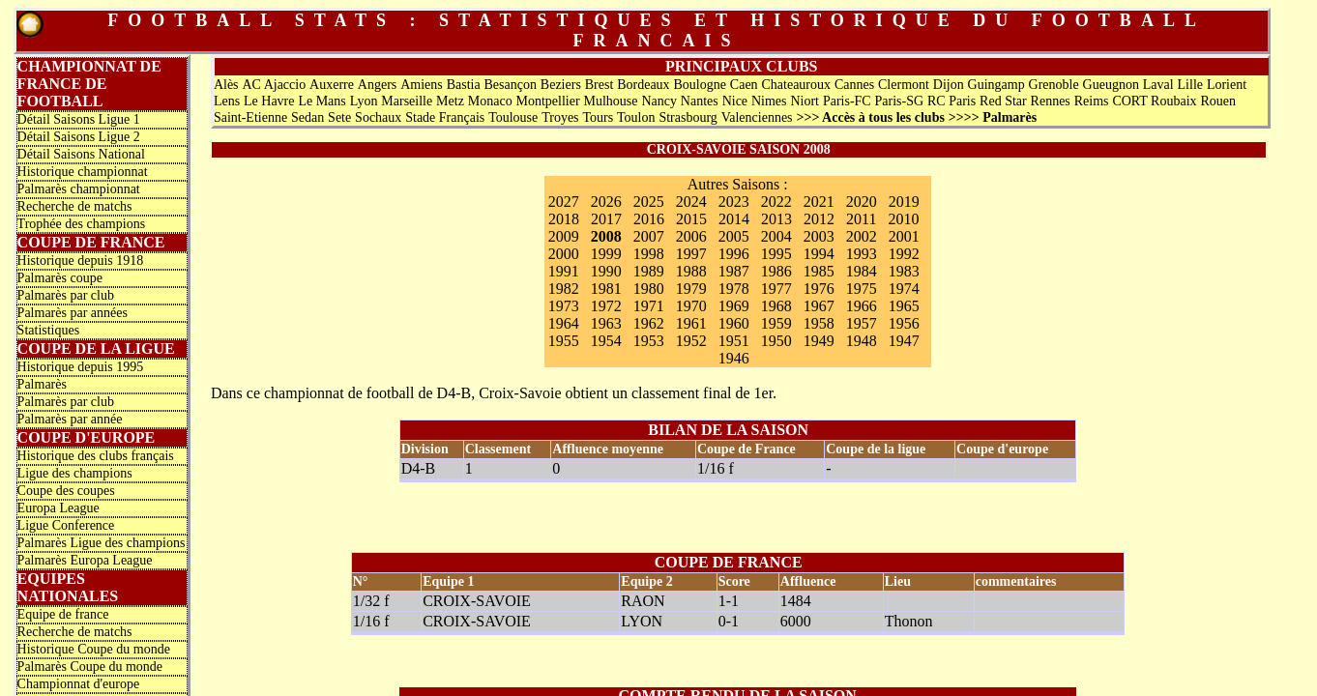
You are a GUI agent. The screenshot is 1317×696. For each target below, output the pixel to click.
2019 (904, 201)
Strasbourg (687, 117)
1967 (819, 306)
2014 (733, 219)
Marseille (406, 101)
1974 (904, 288)
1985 (819, 271)
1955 (563, 341)
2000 (563, 254)
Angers (377, 84)
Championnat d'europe (78, 684)
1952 (691, 341)
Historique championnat (82, 171)
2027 (563, 201)
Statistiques (48, 330)
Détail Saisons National (81, 154)
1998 (648, 254)
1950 (776, 341)
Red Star (1003, 101)
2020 (861, 201)
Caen (744, 84)
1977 (776, 288)
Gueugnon (1111, 84)
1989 (648, 271)
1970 (691, 306)
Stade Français (444, 117)
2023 (733, 201)
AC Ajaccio (274, 84)
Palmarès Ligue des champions (101, 543)
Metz (450, 101)
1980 (648, 288)
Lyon (364, 101)
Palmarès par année (70, 419)
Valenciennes (757, 117)
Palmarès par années (72, 312)
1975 (861, 288)
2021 (819, 201)
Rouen (1218, 101)
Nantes (699, 101)
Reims (1091, 101)
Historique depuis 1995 (80, 367)
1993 (861, 254)
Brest (599, 84)
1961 (691, 323)
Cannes (854, 84)
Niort (804, 101)
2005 (733, 236)
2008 (606, 236)
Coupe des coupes (66, 490)
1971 (648, 306)
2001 (904, 236)
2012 (819, 219)
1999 (606, 254)
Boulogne (700, 84)
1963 (606, 323)
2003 (819, 236)
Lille (1190, 84)
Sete (339, 117)
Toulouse (513, 117)
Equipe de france (63, 614)
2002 (861, 236)
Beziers (561, 84)
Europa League (58, 508)
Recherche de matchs (74, 206)
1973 (563, 306)
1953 (648, 341)
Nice (734, 101)
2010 (903, 219)
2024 (691, 201)
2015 (691, 219)
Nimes (769, 101)
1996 (733, 254)
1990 (606, 271)
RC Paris (951, 101)
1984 (861, 271)
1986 (776, 271)
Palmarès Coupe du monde (89, 666)
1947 (904, 341)
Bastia (464, 84)
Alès (226, 84)
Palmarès (42, 384)
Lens (227, 101)
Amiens (421, 84)
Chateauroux (797, 84)
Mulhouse (611, 101)
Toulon (636, 117)
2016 (648, 219)
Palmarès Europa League (85, 560)
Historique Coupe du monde (93, 649)
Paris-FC (847, 101)
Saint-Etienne (250, 117)
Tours (597, 117)
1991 (563, 271)
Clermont (903, 84)
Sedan (307, 117)
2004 (776, 236)
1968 (776, 306)
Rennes (1050, 101)
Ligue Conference (66, 525)
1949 (819, 341)
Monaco (490, 101)
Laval (1158, 84)
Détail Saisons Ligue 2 (78, 137)
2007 (648, 236)
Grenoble (1054, 84)
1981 (606, 288)
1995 (776, 254)
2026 (606, 201)
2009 (563, 236)
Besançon (510, 84)
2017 (606, 219)
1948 (861, 341)
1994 (819, 254)
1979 (691, 288)
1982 (563, 288)
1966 (861, 306)
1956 (904, 323)
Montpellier (548, 101)
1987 (733, 271)
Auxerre (331, 84)
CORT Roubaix (1154, 101)
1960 (733, 323)
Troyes (559, 117)
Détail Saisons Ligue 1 (78, 119)
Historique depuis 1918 (80, 260)
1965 (904, 306)
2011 (861, 219)
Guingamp (996, 84)
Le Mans (321, 101)
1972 (606, 306)
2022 (776, 201)
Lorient (1226, 84)
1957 (861, 323)
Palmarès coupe (59, 278)
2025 (648, 201)
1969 (733, 306)
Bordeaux (643, 84)
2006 (691, 236)
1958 (819, 323)
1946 (733, 358)
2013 (776, 219)
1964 (563, 323)
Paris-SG (899, 101)
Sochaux (378, 117)
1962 (648, 323)
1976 (819, 288)
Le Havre (269, 101)
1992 (904, 254)
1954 (606, 341)
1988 (691, 271)
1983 (904, 271)
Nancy (659, 101)
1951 (733, 341)
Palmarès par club (65, 295)
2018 (563, 219)
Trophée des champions (81, 224)
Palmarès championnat (78, 189)
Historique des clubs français (95, 456)
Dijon (948, 84)
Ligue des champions (74, 473)
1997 (691, 254)
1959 (776, 323)
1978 (733, 288)
